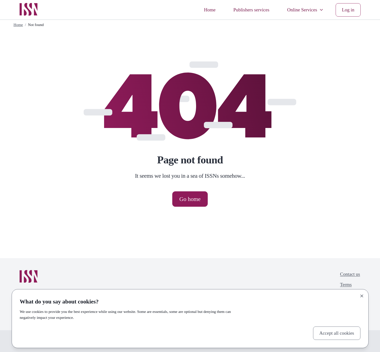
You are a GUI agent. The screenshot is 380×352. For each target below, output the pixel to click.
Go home (190, 199)
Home (209, 9)
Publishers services (251, 9)
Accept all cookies (336, 333)
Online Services (305, 9)
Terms (346, 284)
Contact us (350, 274)
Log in (348, 9)
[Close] (361, 295)
